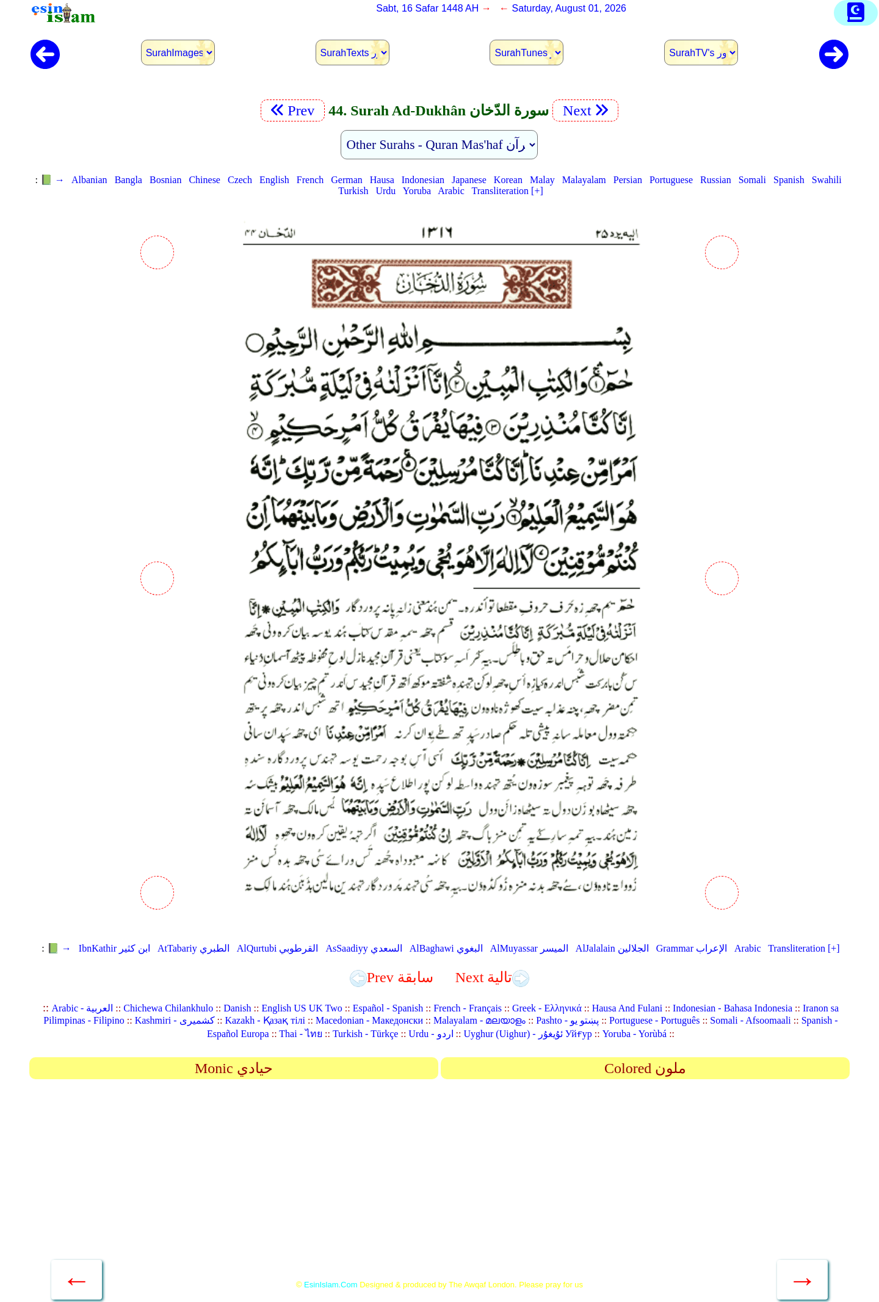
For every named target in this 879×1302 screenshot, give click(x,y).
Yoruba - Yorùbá (634, 1034)
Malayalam (584, 180)
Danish (237, 1008)
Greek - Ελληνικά (547, 1008)
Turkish (353, 191)
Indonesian (423, 180)
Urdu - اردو (430, 1034)
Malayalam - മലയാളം (479, 1020)
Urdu (385, 191)
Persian (627, 180)
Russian (715, 180)
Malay (542, 180)
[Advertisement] (439, 1183)
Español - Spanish (388, 1008)
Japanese (469, 180)
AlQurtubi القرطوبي (278, 948)
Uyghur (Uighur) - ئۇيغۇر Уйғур (527, 1034)
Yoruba (417, 191)
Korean (508, 180)
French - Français (467, 1008)
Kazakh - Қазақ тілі (265, 1020)
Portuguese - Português (654, 1020)
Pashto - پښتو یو (567, 1020)
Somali (752, 180)
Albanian (89, 180)
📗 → (52, 180)
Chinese (204, 180)
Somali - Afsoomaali (750, 1020)
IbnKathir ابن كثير (114, 948)
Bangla (128, 180)
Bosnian (165, 180)
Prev (293, 110)
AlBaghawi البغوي (446, 948)
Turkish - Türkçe (366, 1034)
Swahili (827, 180)
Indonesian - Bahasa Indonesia (732, 1008)
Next (585, 110)
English (274, 180)
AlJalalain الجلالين (612, 948)
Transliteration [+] (507, 191)
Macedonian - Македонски (369, 1020)
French (310, 180)
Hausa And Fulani (627, 1008)
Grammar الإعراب (691, 948)
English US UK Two (301, 1008)
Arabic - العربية (82, 1008)
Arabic (451, 191)
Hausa (382, 180)
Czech (240, 180)
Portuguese (671, 180)
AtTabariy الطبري (193, 948)
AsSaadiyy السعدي (363, 948)
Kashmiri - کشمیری (175, 1020)
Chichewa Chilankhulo (168, 1008)
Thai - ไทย (300, 1034)
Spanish (789, 180)
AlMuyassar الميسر (529, 948)
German (347, 180)
